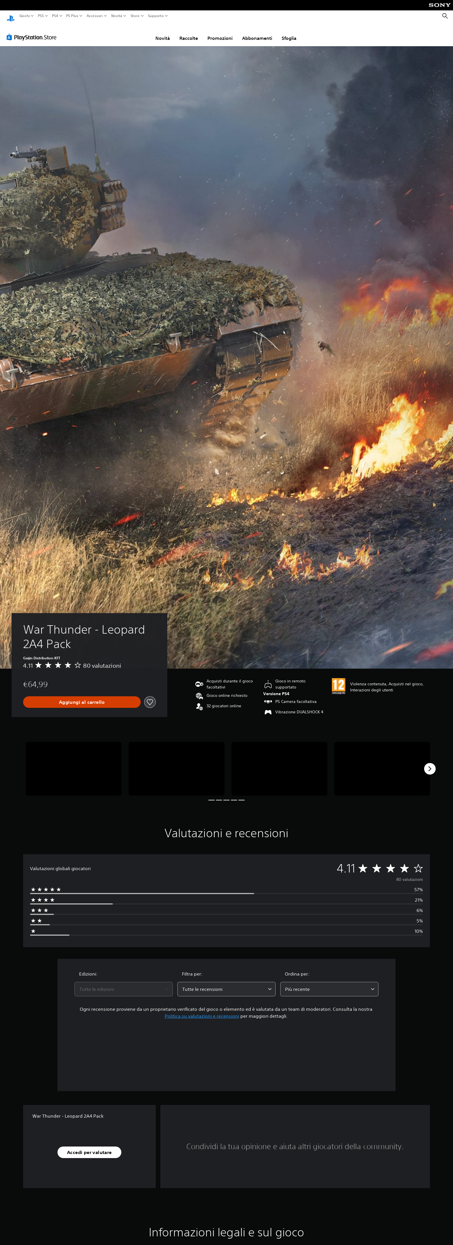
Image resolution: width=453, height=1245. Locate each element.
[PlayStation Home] (11, 16)
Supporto (156, 16)
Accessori (94, 16)
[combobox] (124, 983)
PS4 (55, 16)
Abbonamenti (257, 33)
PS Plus (72, 16)
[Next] (430, 763)
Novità (116, 16)
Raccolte (188, 33)
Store (135, 16)
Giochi (24, 16)
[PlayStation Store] (33, 31)
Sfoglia (289, 33)
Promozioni (220, 33)
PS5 (41, 16)
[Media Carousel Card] (74, 763)
